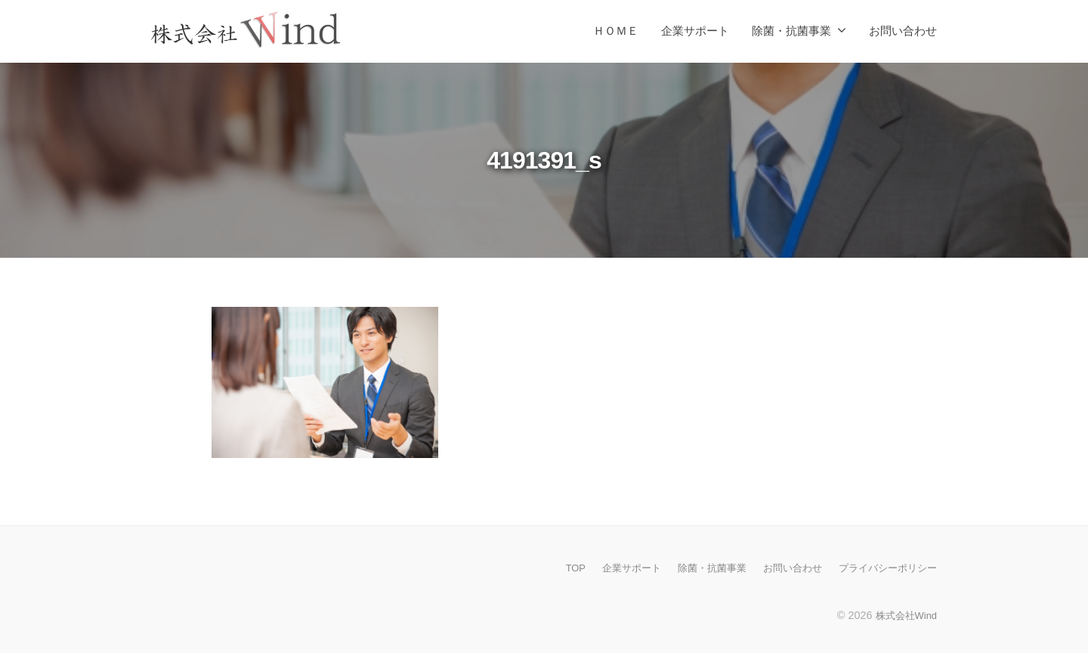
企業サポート (695, 30)
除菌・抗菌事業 (791, 30)
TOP (553, 568)
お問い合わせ (903, 30)
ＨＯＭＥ (615, 30)
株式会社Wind (903, 614)
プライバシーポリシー (884, 568)
